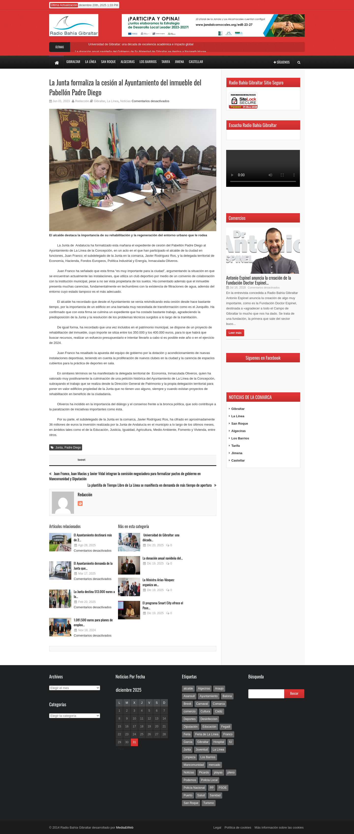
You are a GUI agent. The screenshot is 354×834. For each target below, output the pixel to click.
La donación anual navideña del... (163, 558)
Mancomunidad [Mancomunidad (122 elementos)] (194, 765)
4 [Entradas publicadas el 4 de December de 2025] (142, 710)
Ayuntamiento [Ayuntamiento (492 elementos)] (209, 696)
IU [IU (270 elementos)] (230, 742)
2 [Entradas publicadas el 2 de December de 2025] (127, 710)
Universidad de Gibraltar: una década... (161, 537)
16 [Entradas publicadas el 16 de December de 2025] (126, 726)
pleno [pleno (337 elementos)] (231, 772)
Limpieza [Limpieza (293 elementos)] (189, 757)
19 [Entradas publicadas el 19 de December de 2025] (149, 726)
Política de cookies (238, 827)
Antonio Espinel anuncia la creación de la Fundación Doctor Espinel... (258, 280)
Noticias (125, 101)
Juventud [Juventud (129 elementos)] (202, 749)
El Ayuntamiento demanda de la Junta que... (93, 566)
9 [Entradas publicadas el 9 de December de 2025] (127, 718)
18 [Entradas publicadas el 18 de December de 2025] (141, 726)
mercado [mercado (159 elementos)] (214, 765)
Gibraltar (99, 101)
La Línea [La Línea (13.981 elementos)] (218, 749)
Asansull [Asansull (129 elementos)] (189, 696)
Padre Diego (72, 447)
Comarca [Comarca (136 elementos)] (219, 704)
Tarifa (235, 446)
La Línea (112, 101)
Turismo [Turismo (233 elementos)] (208, 803)
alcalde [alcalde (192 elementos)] (188, 688)
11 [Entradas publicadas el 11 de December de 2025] (141, 718)
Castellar (238, 460)
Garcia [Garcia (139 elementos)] (188, 742)
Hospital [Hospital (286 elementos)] (218, 742)
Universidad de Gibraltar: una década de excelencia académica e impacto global (140, 44)
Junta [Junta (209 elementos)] (187, 749)
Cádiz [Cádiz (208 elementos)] (218, 711)
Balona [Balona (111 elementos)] (227, 696)
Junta (59, 447)
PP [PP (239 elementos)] (212, 787)
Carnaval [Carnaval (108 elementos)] (202, 704)
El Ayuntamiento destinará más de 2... (93, 537)
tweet (81, 460)
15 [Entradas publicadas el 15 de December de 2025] (119, 726)
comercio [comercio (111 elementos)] (190, 711)
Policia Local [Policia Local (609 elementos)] (209, 780)
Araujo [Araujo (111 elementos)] (219, 688)
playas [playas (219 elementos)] (218, 772)
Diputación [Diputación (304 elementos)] (191, 726)
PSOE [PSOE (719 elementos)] (223, 787)
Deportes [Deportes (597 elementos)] (190, 719)
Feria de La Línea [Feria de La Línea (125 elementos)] (206, 734)
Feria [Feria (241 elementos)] (187, 734)
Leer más (235, 333)
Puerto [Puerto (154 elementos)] (188, 795)
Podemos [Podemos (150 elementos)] (190, 780)
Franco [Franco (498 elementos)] (227, 734)
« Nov (120, 749)
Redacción (82, 101)
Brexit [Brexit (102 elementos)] (187, 704)
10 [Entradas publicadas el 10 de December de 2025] (134, 718)
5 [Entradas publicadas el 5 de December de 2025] (149, 710)
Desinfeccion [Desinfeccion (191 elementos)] (209, 719)
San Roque (239, 423)
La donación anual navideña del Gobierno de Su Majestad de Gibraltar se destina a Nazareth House (140, 51)
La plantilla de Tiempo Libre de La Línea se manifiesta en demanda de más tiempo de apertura (152, 485)
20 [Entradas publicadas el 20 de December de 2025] (156, 726)
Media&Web (124, 827)
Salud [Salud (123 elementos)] (201, 795)
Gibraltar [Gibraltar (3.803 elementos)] (202, 742)
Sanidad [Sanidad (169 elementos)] (215, 795)
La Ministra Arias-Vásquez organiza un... (158, 582)
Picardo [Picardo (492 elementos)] (204, 772)
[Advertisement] (263, 567)
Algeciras (238, 431)
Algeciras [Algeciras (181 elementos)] (204, 688)
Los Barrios (240, 438)
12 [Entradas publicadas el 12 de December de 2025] (149, 718)
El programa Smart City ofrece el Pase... (163, 605)
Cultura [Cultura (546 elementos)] (205, 711)
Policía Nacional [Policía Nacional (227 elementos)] (194, 787)
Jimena (236, 453)
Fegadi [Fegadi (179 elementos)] (225, 726)
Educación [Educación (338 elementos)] (209, 726)
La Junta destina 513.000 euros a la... (94, 594)
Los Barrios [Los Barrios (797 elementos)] (207, 757)
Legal (217, 827)
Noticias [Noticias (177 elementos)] (189, 772)
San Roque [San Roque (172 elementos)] (191, 803)
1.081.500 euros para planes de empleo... (93, 622)
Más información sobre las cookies (279, 827)
